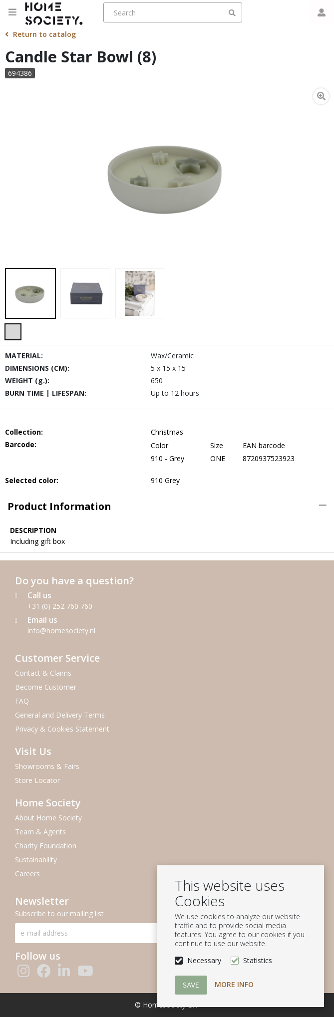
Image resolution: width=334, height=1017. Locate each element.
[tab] (167, 506)
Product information (59, 506)
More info (234, 984)
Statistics (257, 960)
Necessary (204, 960)
